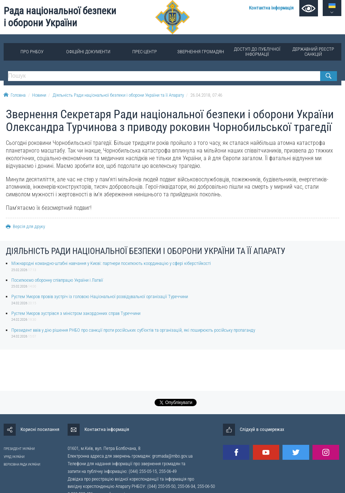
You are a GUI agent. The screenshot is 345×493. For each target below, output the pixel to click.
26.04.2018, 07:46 (206, 95)
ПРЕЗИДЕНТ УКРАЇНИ (19, 448)
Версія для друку (25, 226)
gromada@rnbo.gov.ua (172, 456)
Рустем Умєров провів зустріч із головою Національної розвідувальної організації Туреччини (99, 296)
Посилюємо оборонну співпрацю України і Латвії (57, 280)
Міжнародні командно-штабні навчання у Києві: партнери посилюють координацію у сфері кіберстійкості (111, 263)
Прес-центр (144, 51)
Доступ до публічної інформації (257, 51)
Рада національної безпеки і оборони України (60, 17)
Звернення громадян (200, 51)
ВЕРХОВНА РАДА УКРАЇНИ (22, 464)
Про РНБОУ (31, 51)
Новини (39, 95)
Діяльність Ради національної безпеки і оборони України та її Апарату (118, 95)
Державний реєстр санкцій (313, 51)
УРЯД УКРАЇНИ (14, 456)
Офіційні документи (88, 51)
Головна (15, 95)
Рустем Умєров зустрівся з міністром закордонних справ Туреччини (75, 313)
